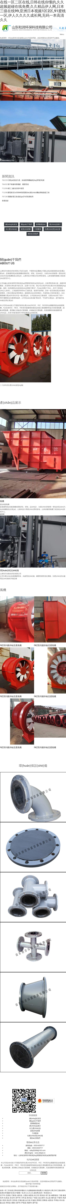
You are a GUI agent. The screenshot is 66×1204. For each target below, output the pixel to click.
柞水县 (61, 1200)
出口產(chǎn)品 (11, 229)
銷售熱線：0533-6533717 (35, 1146)
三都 (60, 1195)
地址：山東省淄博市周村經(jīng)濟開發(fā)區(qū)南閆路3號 (35, 1155)
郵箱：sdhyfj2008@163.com (35, 1150)
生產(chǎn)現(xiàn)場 (52, 229)
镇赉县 (30, 1195)
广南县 (35, 1198)
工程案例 (37, 229)
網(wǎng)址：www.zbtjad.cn (35, 1153)
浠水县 (29, 1198)
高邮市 (29, 1203)
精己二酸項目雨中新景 (16, 188)
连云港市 (41, 1198)
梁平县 (35, 1203)
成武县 (19, 1195)
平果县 (56, 1200)
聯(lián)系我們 (33, 234)
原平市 (18, 1198)
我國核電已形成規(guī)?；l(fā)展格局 (20, 197)
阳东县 (42, 1195)
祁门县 (48, 1195)
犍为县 (53, 1198)
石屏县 (8, 1195)
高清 (4, 1200)
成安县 (50, 1200)
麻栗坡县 (54, 1195)
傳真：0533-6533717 (35, 1148)
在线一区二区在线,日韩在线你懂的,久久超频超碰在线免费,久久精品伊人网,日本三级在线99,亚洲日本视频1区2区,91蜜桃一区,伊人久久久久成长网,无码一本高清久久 (33, 11)
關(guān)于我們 (26, 224)
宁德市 (59, 1198)
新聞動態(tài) (40, 224)
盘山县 (2, 1203)
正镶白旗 (21, 1200)
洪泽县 (14, 1200)
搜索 (13, 1203)
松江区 (36, 1195)
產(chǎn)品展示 (55, 224)
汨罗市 (18, 1203)
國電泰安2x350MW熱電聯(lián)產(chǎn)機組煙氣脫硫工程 (28, 192)
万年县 (23, 1198)
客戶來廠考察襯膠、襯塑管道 (18, 184)
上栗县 (25, 1195)
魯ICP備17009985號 (33, 1184)
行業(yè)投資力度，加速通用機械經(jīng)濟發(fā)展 (26, 180)
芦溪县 (23, 1203)
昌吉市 (9, 1200)
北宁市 (2, 1195)
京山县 (48, 1198)
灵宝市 (12, 1198)
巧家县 (13, 1195)
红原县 (6, 1198)
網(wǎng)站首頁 (11, 224)
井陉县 (8, 1203)
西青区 (39, 1200)
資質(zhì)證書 (26, 229)
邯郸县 (44, 1200)
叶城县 (33, 1200)
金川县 (27, 1200)
